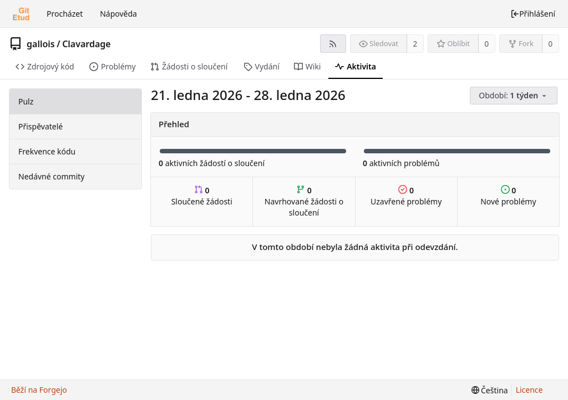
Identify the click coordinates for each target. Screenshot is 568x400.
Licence (529, 389)
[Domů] (21, 14)
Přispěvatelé (40, 126)
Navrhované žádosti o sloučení (304, 201)
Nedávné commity (51, 176)
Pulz (25, 101)
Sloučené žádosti (201, 196)
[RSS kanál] (333, 43)
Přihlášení (532, 13)
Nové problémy (508, 196)
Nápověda (118, 13)
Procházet (65, 13)
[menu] (515, 96)
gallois (41, 43)
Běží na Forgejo (39, 389)
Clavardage (86, 43)
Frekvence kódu (46, 151)
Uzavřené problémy (406, 196)
